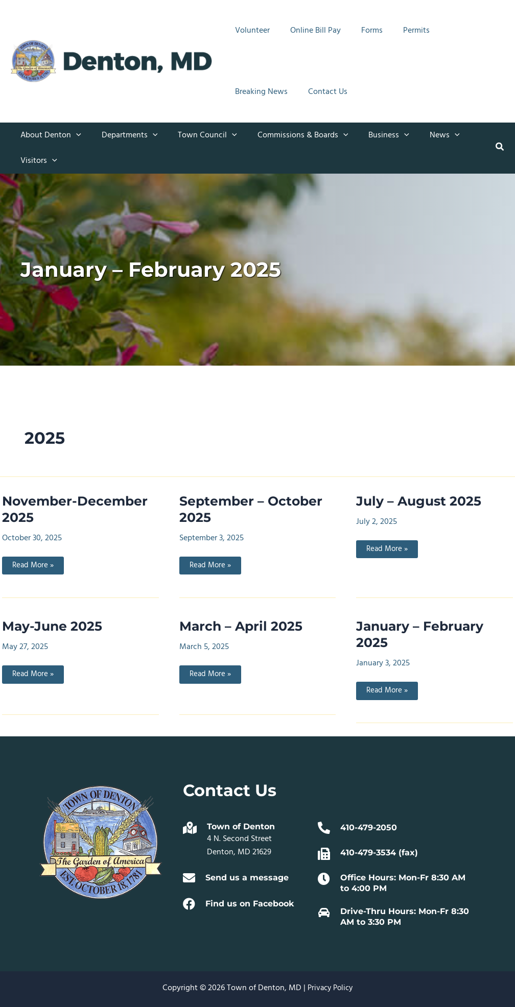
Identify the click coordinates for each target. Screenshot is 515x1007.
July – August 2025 (420, 501)
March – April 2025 (242, 626)
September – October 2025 (252, 509)
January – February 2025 (422, 634)
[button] (74, 135)
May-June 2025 (53, 626)
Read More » (34, 567)
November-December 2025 (76, 509)
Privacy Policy (330, 988)
